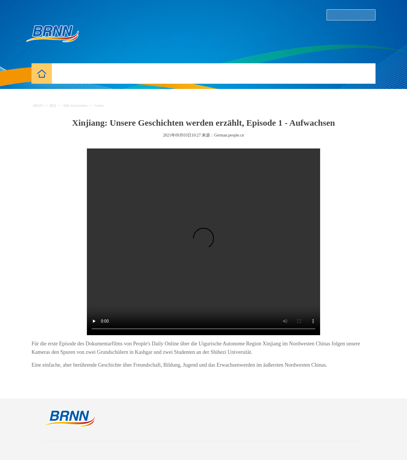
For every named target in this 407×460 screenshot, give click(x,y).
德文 (53, 106)
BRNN (38, 106)
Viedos (99, 106)
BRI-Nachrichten (75, 106)
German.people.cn (229, 135)
